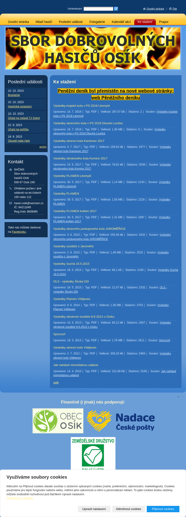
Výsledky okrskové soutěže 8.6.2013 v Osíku (83, 316)
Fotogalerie (97, 22)
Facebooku (19, 231)
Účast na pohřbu (18, 129)
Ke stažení (145, 22)
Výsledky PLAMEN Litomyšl (72, 176)
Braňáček (14, 95)
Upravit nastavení (94, 509)
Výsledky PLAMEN (66, 193)
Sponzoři (59, 334)
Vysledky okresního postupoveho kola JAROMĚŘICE (89, 228)
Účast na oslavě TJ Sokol (24, 118)
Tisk (174, 8)
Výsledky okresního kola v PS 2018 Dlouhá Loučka (88, 123)
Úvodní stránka (18, 22)
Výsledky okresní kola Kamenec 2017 (78, 141)
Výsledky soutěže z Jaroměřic (73, 246)
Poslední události (71, 22)
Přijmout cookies (163, 509)
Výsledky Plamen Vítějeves (71, 299)
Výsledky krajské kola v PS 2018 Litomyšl (81, 105)
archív (42, 146)
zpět (56, 382)
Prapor (164, 22)
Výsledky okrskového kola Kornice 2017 (80, 158)
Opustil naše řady (19, 140)
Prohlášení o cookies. (20, 498)
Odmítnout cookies (128, 509)
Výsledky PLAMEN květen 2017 (75, 211)
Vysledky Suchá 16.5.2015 (71, 263)
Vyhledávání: (75, 8)
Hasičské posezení (20, 106)
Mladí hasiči (44, 22)
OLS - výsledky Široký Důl (71, 281)
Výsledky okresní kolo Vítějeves (74, 347)
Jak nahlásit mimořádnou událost (75, 365)
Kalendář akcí (121, 22)
